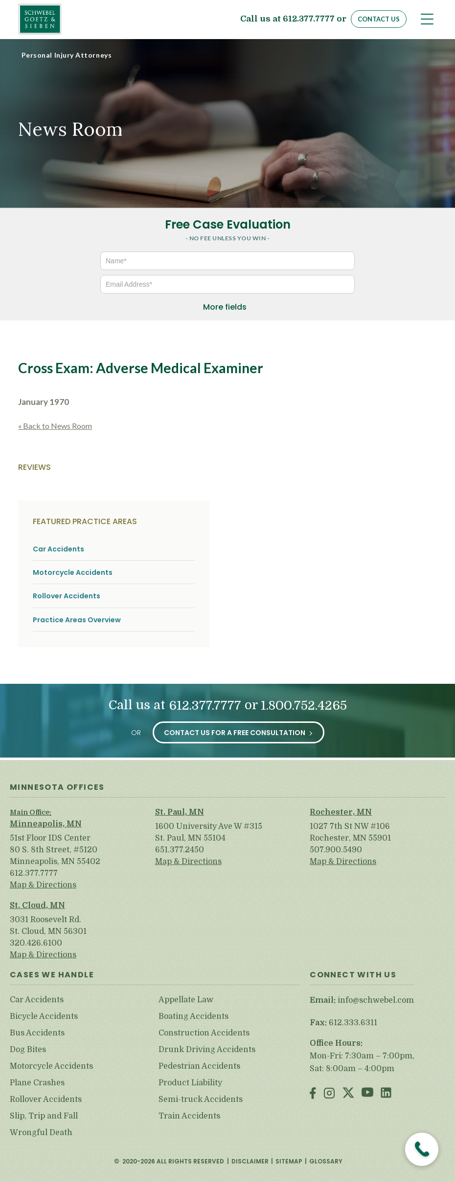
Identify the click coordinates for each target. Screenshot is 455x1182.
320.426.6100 (36, 943)
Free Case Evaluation (228, 224)
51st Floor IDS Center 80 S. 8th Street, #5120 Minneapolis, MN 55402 (55, 850)
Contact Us (379, 19)
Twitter (348, 1093)
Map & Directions (43, 885)
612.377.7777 (309, 19)
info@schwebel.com (376, 1000)
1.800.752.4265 (304, 705)
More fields (225, 307)
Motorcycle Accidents (73, 572)
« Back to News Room (55, 425)
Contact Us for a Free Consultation (234, 733)
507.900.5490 (336, 849)
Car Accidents (58, 549)
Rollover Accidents (66, 596)
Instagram (329, 1093)
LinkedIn (386, 1093)
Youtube (367, 1093)
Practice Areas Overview (77, 620)
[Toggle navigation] (427, 19)
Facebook (313, 1093)
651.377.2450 (179, 849)
